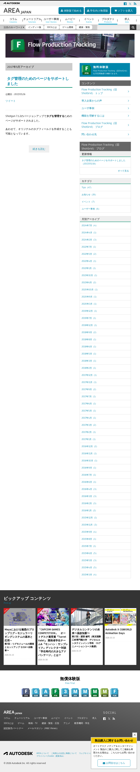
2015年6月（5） (90, 553)
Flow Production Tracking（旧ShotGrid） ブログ (99, 125)
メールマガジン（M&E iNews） (43, 728)
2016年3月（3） (90, 496)
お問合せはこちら (114, 763)
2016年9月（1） (89, 467)
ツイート (10, 101)
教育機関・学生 (82, 723)
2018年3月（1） (89, 360)
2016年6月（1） (89, 481)
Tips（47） (87, 187)
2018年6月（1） (89, 346)
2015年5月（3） (90, 560)
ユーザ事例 (87, 108)
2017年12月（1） (90, 375)
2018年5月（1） (89, 353)
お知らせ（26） (89, 194)
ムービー (55, 718)
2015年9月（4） (90, 531)
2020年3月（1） (90, 303)
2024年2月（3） (90, 239)
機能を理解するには (92, 115)
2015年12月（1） (90, 517)
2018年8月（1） (89, 339)
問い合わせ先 (89, 134)
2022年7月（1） (89, 246)
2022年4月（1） (89, 261)
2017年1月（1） (89, 439)
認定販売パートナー (13, 728)
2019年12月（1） (90, 310)
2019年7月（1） (89, 318)
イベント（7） (89, 201)
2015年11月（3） (90, 524)
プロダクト (82, 718)
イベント (68, 718)
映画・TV (33, 723)
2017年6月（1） (89, 403)
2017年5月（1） (89, 410)
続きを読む (39, 149)
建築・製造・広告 (50, 723)
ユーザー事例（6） (91, 208)
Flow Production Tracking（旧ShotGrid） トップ (99, 91)
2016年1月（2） (89, 510)
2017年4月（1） (89, 417)
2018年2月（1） (89, 367)
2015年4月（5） (90, 567)
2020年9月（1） (90, 296)
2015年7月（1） (89, 546)
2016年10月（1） (90, 460)
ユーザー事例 (40, 718)
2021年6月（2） (89, 282)
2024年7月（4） (90, 225)
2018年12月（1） (90, 325)
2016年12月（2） (90, 446)
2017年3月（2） (89, 424)
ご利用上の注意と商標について (64, 753)
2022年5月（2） (90, 253)
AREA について (42, 753)
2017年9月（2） (89, 389)
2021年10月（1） (90, 275)
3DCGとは (8, 723)
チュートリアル (22, 718)
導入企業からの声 (91, 101)
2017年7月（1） (89, 396)
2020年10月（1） (90, 289)
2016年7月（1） (89, 474)
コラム (7, 718)
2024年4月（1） (90, 232)
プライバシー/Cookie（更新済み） (50, 756)
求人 (94, 718)
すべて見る (123, 170)
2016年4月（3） (90, 489)
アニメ (66, 723)
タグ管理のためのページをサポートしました (103, 162)
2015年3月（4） (90, 574)
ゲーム (21, 723)
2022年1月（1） (89, 268)
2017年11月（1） (90, 382)
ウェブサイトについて (88, 753)
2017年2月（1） (89, 432)
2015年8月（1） (89, 538)
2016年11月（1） (90, 453)
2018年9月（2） (90, 332)
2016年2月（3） (90, 503)
